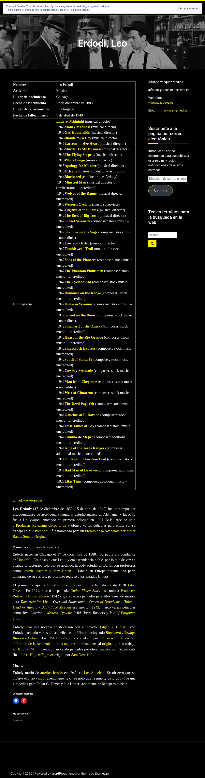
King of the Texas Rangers (85, 448)
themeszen (102, 773)
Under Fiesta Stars (85, 591)
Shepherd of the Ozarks (83, 326)
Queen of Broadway (104, 602)
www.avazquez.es (160, 102)
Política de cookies (80, 10)
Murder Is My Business (83, 149)
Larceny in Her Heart (82, 143)
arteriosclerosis (51, 673)
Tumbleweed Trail (79, 249)
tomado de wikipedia (27, 500)
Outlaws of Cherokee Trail (85, 459)
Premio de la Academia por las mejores (46, 644)
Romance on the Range (83, 293)
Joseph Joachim (35, 571)
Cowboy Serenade (79, 370)
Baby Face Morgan (56, 607)
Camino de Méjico (79, 437)
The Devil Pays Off (79, 404)
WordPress (59, 773)
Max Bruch (62, 571)
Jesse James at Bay (79, 426)
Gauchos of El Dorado (82, 415)
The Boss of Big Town (81, 215)
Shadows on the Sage (81, 232)
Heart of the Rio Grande (84, 337)
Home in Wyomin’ (79, 304)
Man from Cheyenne (81, 382)
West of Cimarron (79, 393)
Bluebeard (73, 177)
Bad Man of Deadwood (83, 470)
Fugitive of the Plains (81, 210)
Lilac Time (73, 481)
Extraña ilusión (77, 171)
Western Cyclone (78, 204)
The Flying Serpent (80, 154)
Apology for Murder (80, 166)
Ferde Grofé (114, 638)
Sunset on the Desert (81, 315)
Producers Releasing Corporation (41, 525)
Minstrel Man (75, 182)
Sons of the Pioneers (80, 260)
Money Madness (77, 127)
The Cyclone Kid (78, 282)
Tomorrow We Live (35, 602)
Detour (33, 638)
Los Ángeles (93, 673)
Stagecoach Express (80, 348)
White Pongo (75, 160)
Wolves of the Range (80, 193)
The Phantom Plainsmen (84, 271)
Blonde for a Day (78, 138)
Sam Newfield (81, 655)
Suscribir (160, 191)
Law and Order (77, 243)
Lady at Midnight (70, 121)
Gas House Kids (77, 132)
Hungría (23, 560)
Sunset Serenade (77, 221)
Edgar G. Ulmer (112, 627)
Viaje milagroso (41, 655)
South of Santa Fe (79, 359)
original (108, 644)
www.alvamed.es (176, 110)
